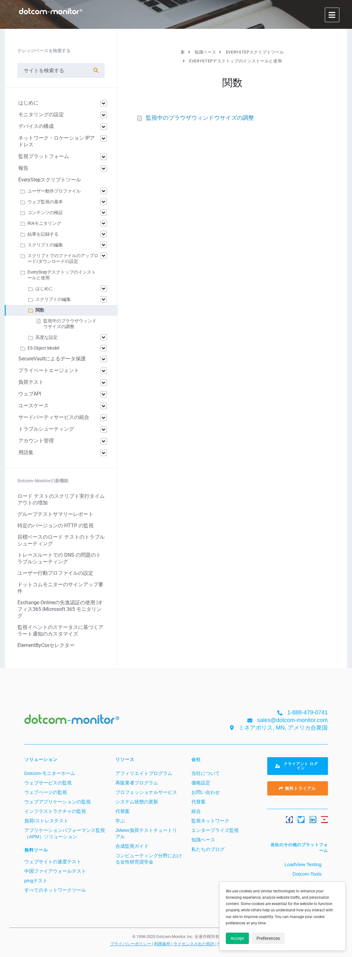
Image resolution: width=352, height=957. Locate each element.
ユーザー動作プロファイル (54, 190)
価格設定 (200, 782)
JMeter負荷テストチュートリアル (146, 833)
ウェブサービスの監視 (48, 782)
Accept (237, 938)
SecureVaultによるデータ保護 (52, 359)
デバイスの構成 (36, 126)
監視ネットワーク (210, 820)
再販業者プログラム (136, 782)
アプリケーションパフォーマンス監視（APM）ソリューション (64, 833)
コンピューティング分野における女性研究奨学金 (148, 859)
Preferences (268, 938)
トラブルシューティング (46, 429)
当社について (205, 773)
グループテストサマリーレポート (55, 514)
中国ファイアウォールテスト (55, 871)
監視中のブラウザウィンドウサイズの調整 (200, 117)
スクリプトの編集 (45, 244)
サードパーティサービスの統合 (53, 417)
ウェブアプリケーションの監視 (57, 801)
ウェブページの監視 (45, 792)
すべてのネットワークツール (55, 890)
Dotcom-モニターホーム (50, 773)
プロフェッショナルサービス (146, 792)
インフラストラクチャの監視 (55, 811)
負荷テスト (31, 382)
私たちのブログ (208, 849)
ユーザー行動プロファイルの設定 (55, 573)
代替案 (122, 811)
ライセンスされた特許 (194, 943)
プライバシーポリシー (131, 943)
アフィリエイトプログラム (143, 773)
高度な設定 (46, 337)
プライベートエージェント (48, 370)
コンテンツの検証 (45, 212)
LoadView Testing (302, 864)
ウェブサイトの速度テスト (52, 861)
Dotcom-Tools (306, 874)
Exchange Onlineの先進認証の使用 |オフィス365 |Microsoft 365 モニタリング (60, 609)
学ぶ (120, 820)
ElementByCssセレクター (46, 645)
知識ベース (203, 839)
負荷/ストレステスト (46, 820)
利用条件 (162, 943)
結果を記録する (43, 234)
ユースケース (33, 405)
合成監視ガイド (132, 846)
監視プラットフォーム (43, 156)
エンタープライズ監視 (215, 830)
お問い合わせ (205, 792)
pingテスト (35, 880)
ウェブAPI (29, 394)
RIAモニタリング (44, 223)
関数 (39, 310)
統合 (196, 811)
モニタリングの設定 (41, 114)
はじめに (28, 103)
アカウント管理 (36, 441)
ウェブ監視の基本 (45, 201)
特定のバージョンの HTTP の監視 (55, 526)
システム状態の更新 (136, 801)
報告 (23, 168)
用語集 (26, 452)
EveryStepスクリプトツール (49, 180)
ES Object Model (43, 348)
